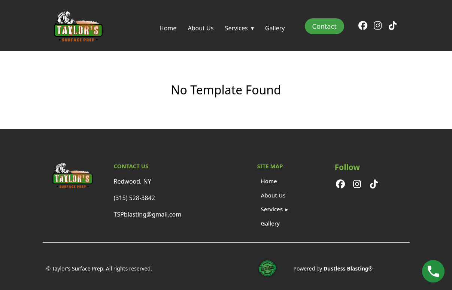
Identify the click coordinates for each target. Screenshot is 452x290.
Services (236, 28)
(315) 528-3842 (134, 198)
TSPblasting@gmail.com (148, 214)
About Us (200, 28)
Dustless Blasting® (348, 268)
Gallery (275, 28)
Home (168, 28)
